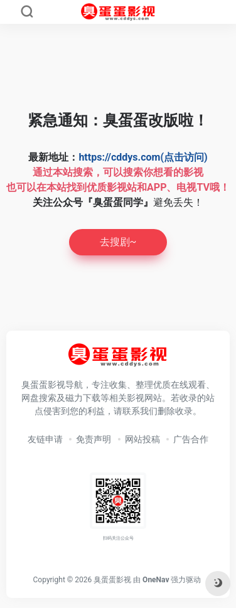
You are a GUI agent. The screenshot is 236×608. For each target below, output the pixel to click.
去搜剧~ (118, 242)
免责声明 (93, 439)
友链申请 (45, 439)
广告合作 (190, 439)
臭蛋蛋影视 (112, 579)
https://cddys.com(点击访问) (142, 157)
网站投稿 (142, 439)
